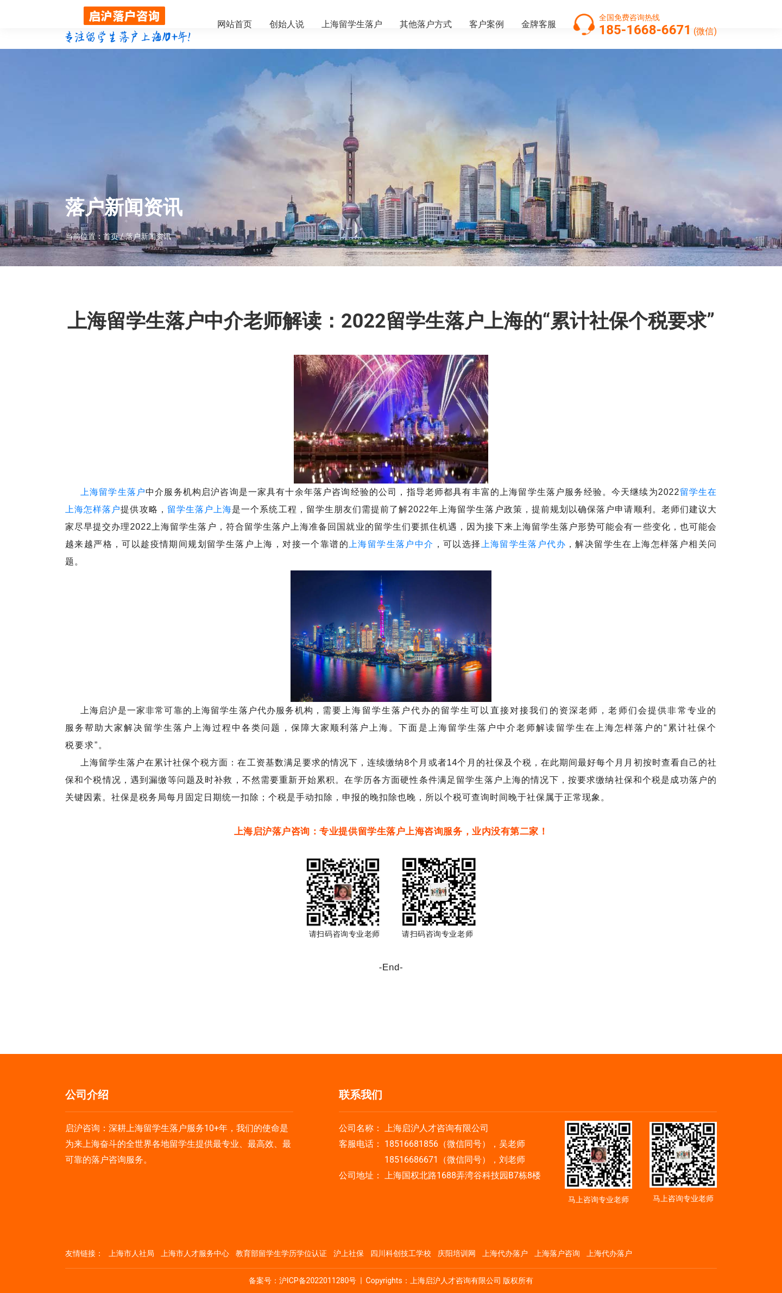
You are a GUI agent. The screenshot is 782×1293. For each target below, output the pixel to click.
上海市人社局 (131, 1253)
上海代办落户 (505, 1253)
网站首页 (234, 24)
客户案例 (486, 24)
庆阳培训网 (457, 1253)
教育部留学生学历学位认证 (281, 1253)
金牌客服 (538, 24)
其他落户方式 (426, 24)
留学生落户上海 (199, 509)
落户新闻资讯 (148, 236)
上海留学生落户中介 (391, 544)
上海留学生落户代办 (523, 544)
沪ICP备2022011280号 (317, 1280)
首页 (110, 236)
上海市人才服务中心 (195, 1253)
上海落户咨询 (557, 1253)
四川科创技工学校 (400, 1253)
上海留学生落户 (351, 24)
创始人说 (286, 24)
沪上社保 (348, 1253)
